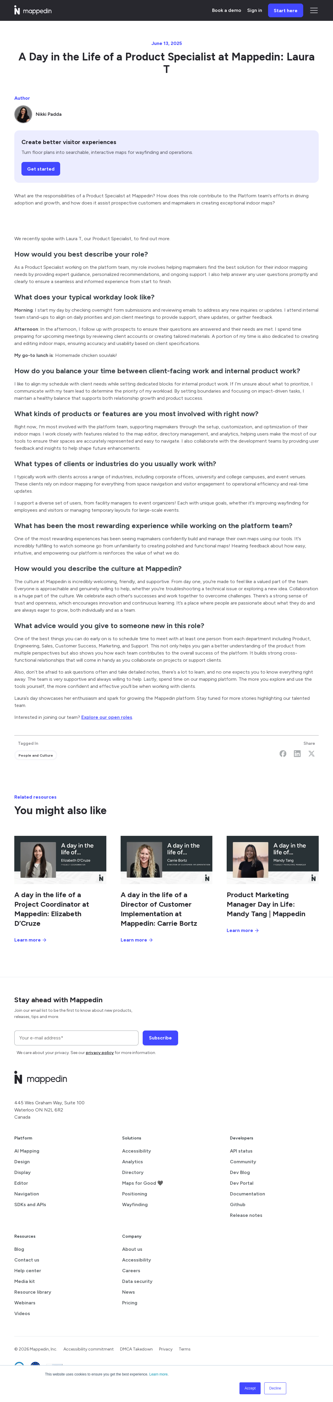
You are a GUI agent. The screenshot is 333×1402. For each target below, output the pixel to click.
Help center (27, 1270)
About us (132, 1249)
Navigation (26, 1194)
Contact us (26, 1260)
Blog (19, 1249)
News (128, 1292)
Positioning (134, 1194)
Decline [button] (275, 1388)
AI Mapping (26, 1151)
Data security (137, 1281)
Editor (21, 1183)
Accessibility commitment (88, 1349)
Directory (133, 1172)
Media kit (24, 1281)
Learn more (158, 1374)
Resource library (32, 1292)
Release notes (246, 1215)
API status (241, 1151)
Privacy (165, 1349)
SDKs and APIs (30, 1204)
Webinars (24, 1303)
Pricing (129, 1303)
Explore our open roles (106, 717)
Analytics (132, 1161)
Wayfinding (135, 1204)
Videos (22, 1313)
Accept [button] (250, 1388)
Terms (185, 1349)
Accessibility (136, 1151)
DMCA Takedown (136, 1349)
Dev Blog (240, 1172)
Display (22, 1172)
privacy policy (100, 1052)
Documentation (247, 1194)
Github (237, 1204)
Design (22, 1161)
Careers (131, 1270)
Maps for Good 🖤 (142, 1183)
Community (243, 1161)
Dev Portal (241, 1183)
